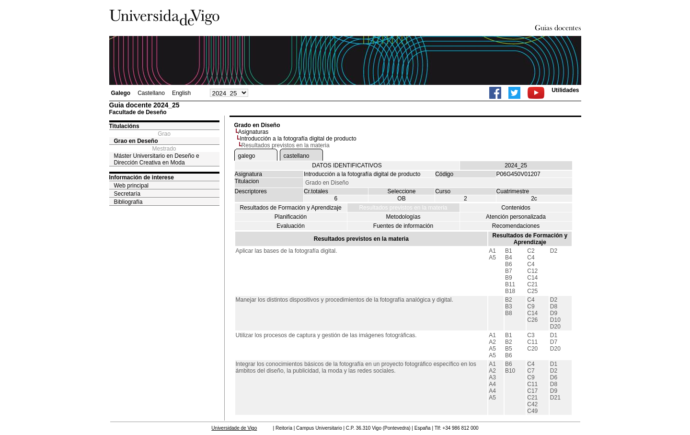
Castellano (151, 93)
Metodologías (403, 216)
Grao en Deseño (136, 141)
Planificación (291, 216)
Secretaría (127, 193)
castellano (297, 156)
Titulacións (124, 126)
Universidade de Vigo (234, 428)
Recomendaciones (516, 226)
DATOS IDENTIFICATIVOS (346, 165)
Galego (121, 93)
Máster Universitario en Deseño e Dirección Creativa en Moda (156, 159)
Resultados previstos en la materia (403, 207)
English (181, 93)
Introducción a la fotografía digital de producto (298, 138)
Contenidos (515, 207)
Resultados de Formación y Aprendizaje (290, 207)
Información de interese (141, 177)
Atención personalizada (516, 216)
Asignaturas (253, 132)
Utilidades (565, 90)
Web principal (131, 185)
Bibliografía (128, 202)
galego (246, 156)
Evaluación (290, 226)
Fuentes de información (403, 226)
